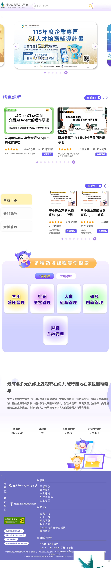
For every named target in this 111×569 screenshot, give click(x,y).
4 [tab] (57, 73)
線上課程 (45, 502)
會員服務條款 (11, 548)
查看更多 (92, 98)
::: (2, 12)
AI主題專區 (46, 505)
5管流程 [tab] (41, 277)
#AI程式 (31, 154)
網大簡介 (45, 498)
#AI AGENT (10, 154)
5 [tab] (61, 73)
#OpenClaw (21, 154)
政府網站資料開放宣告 (14, 540)
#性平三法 (74, 154)
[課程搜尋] (59, 5)
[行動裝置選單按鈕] (105, 5)
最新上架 (12, 200)
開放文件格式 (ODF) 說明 (15, 544)
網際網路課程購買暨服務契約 (16, 552)
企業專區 (45, 509)
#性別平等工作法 (65, 157)
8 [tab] (65, 163)
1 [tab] (45, 73)
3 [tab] (53, 73)
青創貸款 (45, 539)
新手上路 (45, 525)
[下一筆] (86, 47)
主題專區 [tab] (69, 277)
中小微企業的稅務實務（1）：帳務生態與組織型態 (94, 215)
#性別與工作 (63, 154)
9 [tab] (69, 163)
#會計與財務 (54, 231)
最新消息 (45, 495)
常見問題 (45, 529)
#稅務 (83, 231)
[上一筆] (25, 47)
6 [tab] (57, 163)
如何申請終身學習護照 (53, 536)
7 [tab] (61, 163)
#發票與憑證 (54, 234)
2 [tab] (49, 73)
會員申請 (45, 522)
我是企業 (45, 532)
